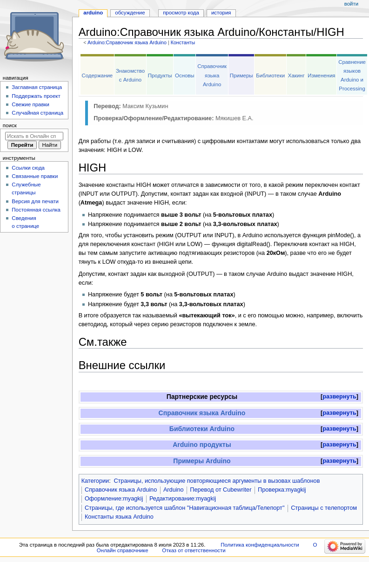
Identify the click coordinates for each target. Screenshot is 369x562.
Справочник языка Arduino (212, 75)
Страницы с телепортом (324, 508)
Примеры (241, 75)
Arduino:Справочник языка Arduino (127, 42)
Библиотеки (270, 75)
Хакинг (296, 75)
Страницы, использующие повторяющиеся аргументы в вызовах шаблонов (217, 481)
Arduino (173, 490)
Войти (351, 4)
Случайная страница (37, 113)
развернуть (339, 396)
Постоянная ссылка (36, 209)
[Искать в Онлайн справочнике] (34, 136)
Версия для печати (35, 201)
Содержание (97, 75)
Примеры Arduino (201, 461)
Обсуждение (130, 12)
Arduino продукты (202, 444)
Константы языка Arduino (119, 517)
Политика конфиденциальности (260, 545)
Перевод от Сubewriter (220, 490)
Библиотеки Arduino (202, 428)
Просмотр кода (181, 12)
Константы (183, 42)
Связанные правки (35, 176)
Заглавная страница (37, 87)
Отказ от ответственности (193, 550)
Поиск (10, 125)
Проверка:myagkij (282, 490)
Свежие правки (30, 104)
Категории (95, 481)
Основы (185, 75)
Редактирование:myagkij (182, 498)
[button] (339, 396)
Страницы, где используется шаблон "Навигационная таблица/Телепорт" (184, 508)
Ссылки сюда (28, 168)
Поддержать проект (36, 96)
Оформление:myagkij (114, 498)
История (221, 12)
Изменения (321, 75)
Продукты (160, 75)
